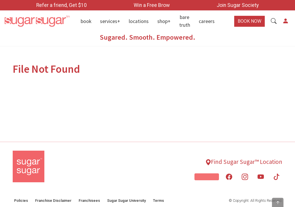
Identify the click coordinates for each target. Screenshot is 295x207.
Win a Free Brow (152, 5)
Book (86, 21)
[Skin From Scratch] (206, 176)
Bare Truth (184, 21)
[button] (273, 21)
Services (108, 21)
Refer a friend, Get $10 (61, 5)
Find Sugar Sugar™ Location (246, 162)
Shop (162, 21)
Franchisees (89, 200)
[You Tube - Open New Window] (260, 177)
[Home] (36, 21)
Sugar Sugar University (126, 200)
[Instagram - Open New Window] (245, 177)
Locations (139, 21)
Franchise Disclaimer (53, 200)
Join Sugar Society (238, 5)
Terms (158, 200)
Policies (21, 200)
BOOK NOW (249, 21)
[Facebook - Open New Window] (229, 177)
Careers (207, 21)
